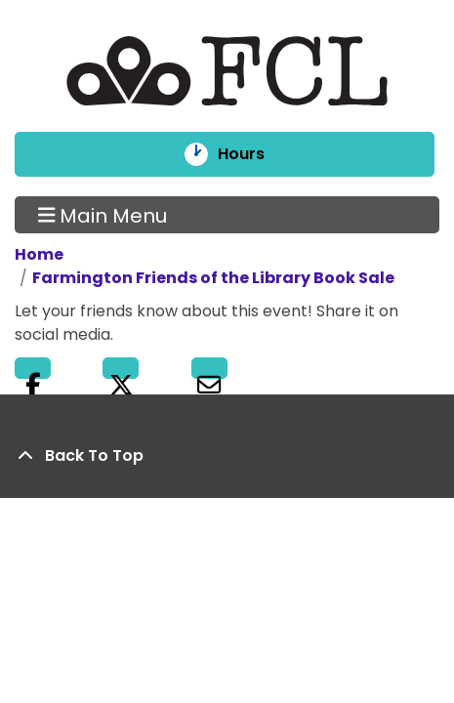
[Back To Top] (227, 456)
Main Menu (103, 214)
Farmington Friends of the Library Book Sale (213, 278)
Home (39, 254)
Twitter (121, 368)
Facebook (33, 368)
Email (209, 368)
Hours (254, 154)
